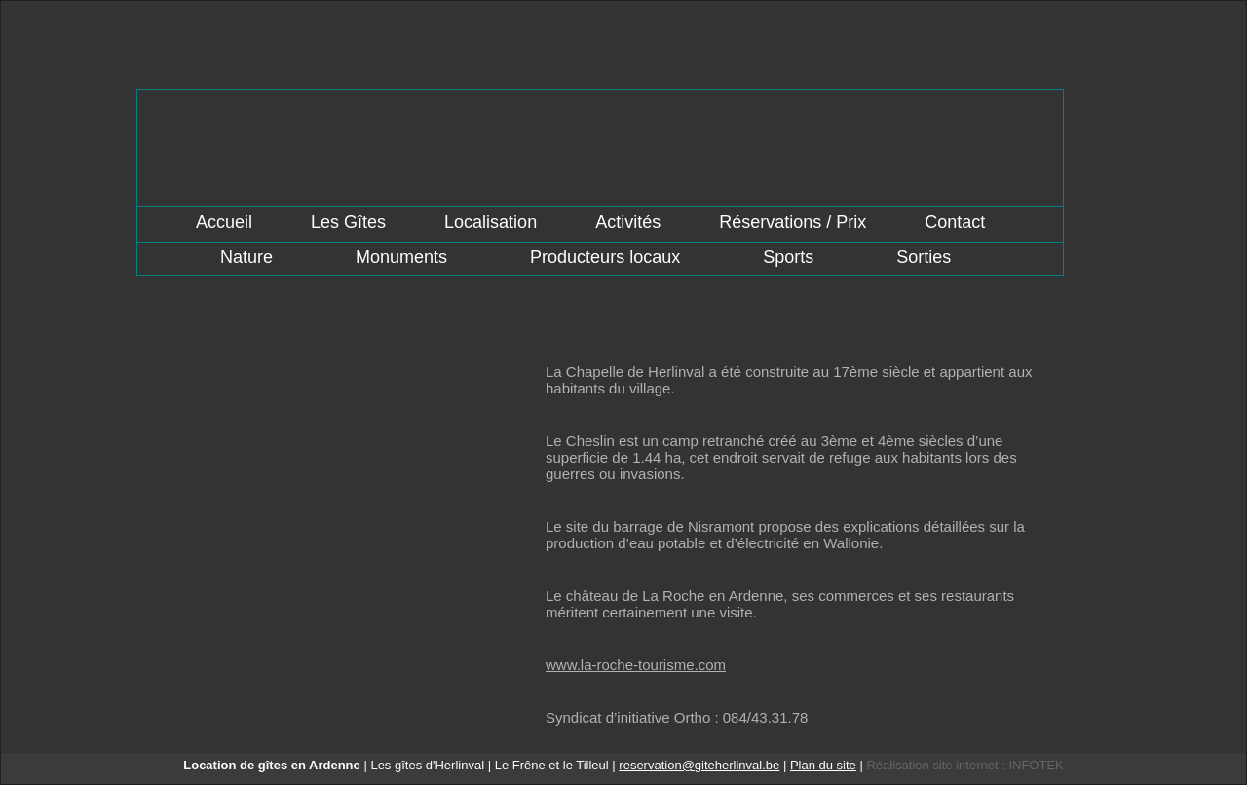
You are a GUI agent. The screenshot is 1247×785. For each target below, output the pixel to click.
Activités (628, 222)
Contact (955, 222)
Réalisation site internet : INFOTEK (964, 765)
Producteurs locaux (605, 257)
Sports (788, 257)
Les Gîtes (348, 222)
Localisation (490, 222)
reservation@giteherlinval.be (699, 765)
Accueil (224, 222)
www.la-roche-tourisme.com (636, 664)
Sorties (923, 257)
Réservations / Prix (792, 222)
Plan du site (823, 765)
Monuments (401, 257)
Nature (246, 257)
